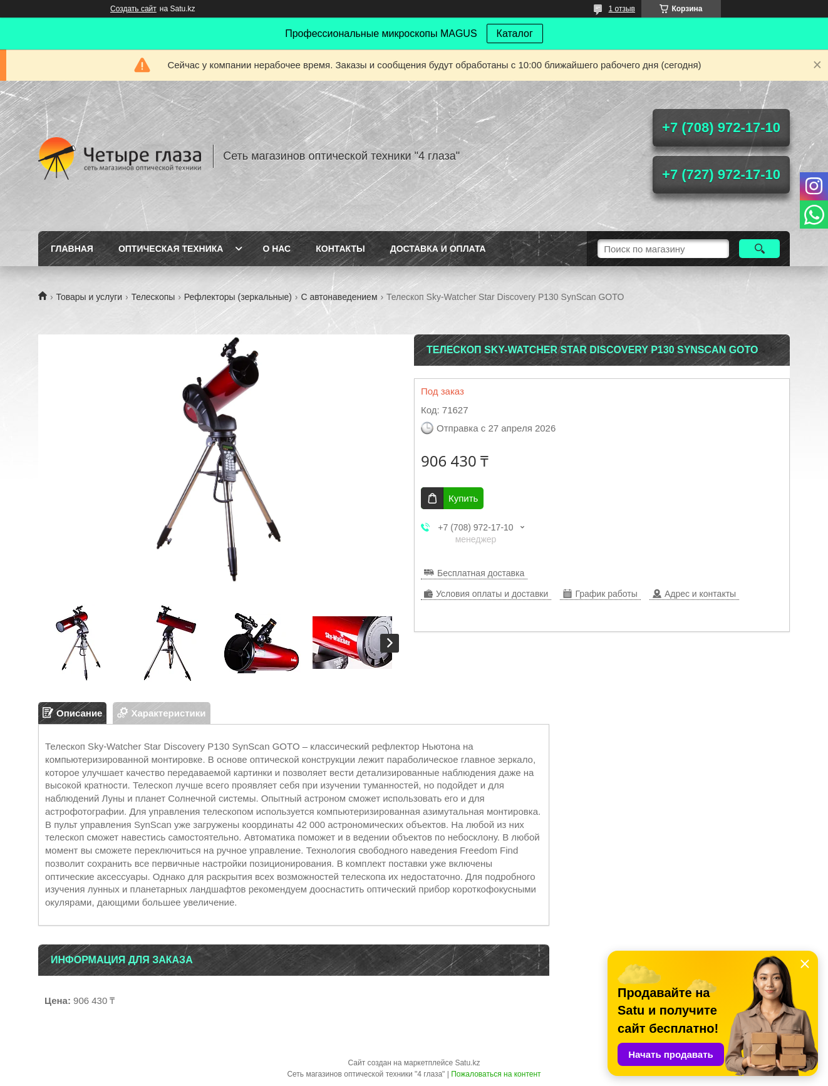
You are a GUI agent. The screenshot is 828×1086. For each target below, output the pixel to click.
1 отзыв (622, 8)
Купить (463, 498)
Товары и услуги (89, 297)
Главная (72, 249)
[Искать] (759, 248)
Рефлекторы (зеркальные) (238, 297)
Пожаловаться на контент (496, 1074)
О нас (276, 249)
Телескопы (153, 297)
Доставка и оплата (438, 249)
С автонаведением (339, 297)
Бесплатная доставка (480, 573)
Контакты (340, 249)
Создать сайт (133, 8)
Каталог (515, 33)
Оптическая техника (171, 249)
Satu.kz (467, 1062)
